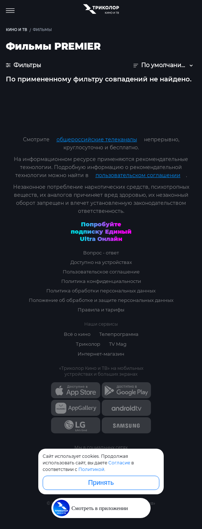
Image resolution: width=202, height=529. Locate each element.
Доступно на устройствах (101, 262)
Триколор (88, 344)
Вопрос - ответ (101, 253)
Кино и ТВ (16, 29)
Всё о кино (77, 334)
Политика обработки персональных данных (101, 291)
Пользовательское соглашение (101, 272)
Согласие (119, 462)
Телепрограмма (119, 334)
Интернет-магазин (101, 354)
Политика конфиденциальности (101, 281)
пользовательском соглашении (138, 175)
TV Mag (118, 344)
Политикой (91, 469)
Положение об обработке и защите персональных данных (101, 300)
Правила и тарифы (101, 310)
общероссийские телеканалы (97, 139)
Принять (101, 482)
